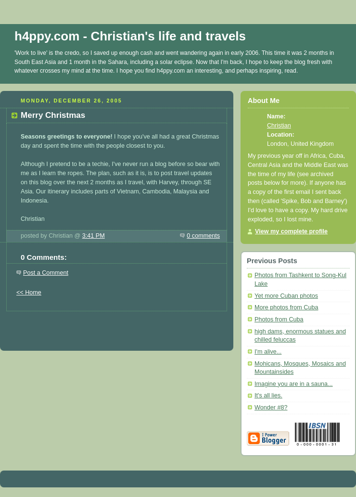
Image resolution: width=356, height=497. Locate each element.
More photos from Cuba (286, 307)
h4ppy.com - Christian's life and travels (130, 36)
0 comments (203, 235)
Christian (279, 125)
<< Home (28, 292)
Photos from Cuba (279, 319)
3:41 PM (93, 235)
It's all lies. (268, 395)
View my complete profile (291, 231)
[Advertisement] (116, 325)
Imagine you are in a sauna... (293, 384)
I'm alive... (267, 351)
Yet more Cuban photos (286, 296)
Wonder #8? (270, 407)
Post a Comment (45, 272)
